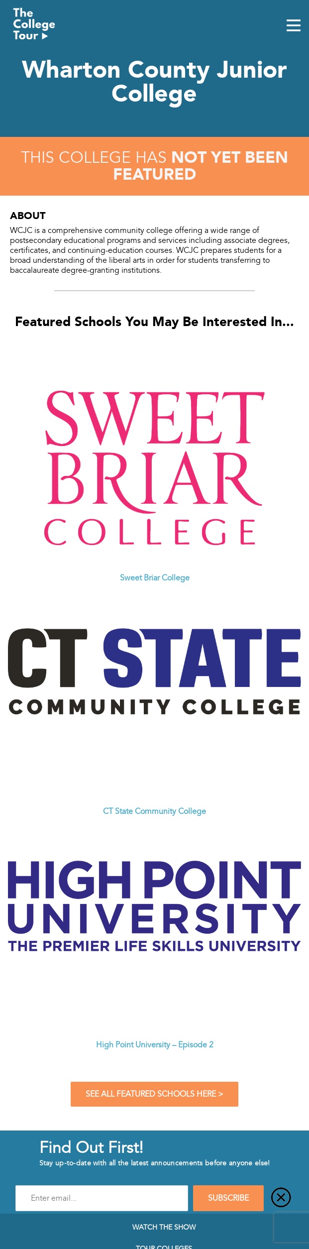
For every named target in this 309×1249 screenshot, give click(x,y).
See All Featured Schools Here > (154, 1094)
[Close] (281, 1198)
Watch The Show (164, 1227)
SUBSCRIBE (228, 1198)
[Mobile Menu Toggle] (293, 26)
